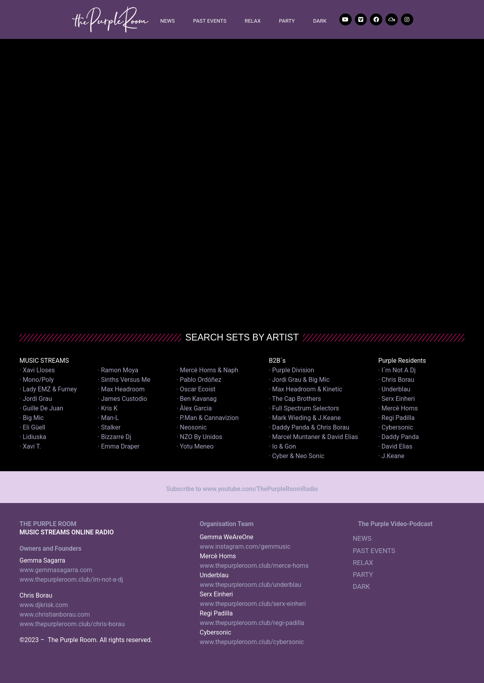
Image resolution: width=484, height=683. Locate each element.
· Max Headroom (121, 389)
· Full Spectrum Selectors (304, 408)
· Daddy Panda (398, 437)
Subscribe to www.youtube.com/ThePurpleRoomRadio (242, 489)
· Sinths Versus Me (124, 379)
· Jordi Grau (35, 398)
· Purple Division (291, 370)
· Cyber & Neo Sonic (297, 456)
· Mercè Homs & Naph (207, 370)
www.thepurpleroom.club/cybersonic (251, 642)
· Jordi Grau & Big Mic (299, 379)
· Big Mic (31, 418)
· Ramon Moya (118, 370)
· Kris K (108, 408)
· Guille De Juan (41, 408)
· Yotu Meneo (194, 446)
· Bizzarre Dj (114, 437)
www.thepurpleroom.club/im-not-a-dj (71, 579)
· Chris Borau (396, 379)
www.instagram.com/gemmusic (244, 546)
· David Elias (395, 446)
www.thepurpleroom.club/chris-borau (72, 624)
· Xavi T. (30, 446)
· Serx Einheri (396, 398)
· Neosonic (191, 427)
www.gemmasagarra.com (55, 570)
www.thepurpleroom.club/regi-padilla (251, 623)
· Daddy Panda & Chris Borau (309, 427)
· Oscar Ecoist (195, 389)
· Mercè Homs (398, 408)
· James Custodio (122, 398)
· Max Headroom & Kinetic (306, 389)
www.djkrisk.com (43, 605)
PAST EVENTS (210, 21)
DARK (320, 21)
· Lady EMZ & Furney (48, 389)
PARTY (287, 21)
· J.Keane (392, 456)
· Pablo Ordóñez (198, 379)
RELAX (253, 21)
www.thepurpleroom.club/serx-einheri (252, 604)
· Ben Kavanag (196, 398)
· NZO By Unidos (199, 437)
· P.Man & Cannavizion (207, 418)
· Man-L (108, 418)
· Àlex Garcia (194, 408)
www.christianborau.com (54, 614)
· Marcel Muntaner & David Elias (313, 437)
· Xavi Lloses (37, 370)
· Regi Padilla (396, 418)
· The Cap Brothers (295, 398)
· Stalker (109, 427)
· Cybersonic (395, 427)
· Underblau (394, 389)
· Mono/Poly (36, 379)
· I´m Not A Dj (397, 370)
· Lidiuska (32, 437)
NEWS (167, 21)
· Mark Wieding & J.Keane (305, 418)
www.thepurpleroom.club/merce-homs (253, 565)
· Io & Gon (282, 446)
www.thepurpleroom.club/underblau (250, 584)
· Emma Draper (118, 446)
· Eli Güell (32, 427)
